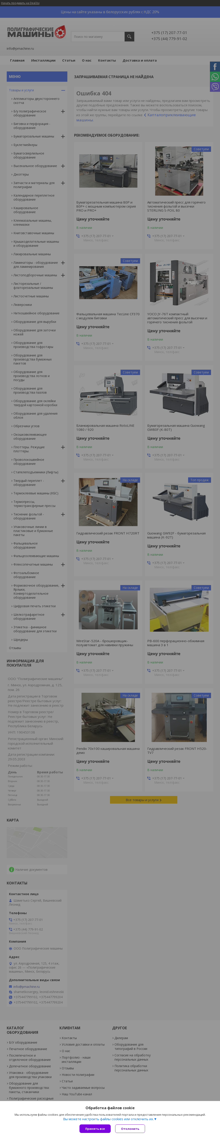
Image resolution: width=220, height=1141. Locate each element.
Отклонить (130, 1129)
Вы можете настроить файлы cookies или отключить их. (108, 1119)
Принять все (95, 1129)
